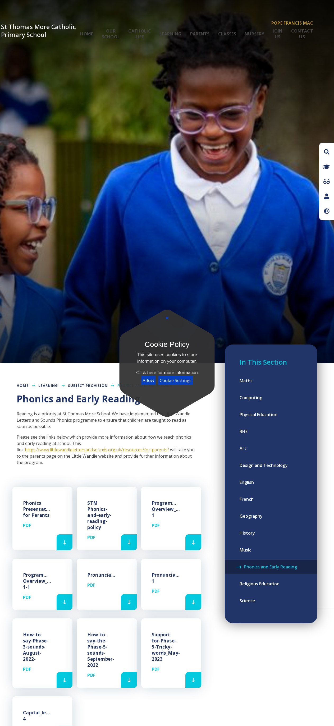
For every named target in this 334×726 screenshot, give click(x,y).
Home (23, 385)
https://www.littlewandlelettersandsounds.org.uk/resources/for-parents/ (97, 450)
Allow (148, 380)
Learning (48, 385)
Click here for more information (167, 372)
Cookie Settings (175, 380)
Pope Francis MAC (292, 23)
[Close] (167, 318)
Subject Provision (88, 385)
